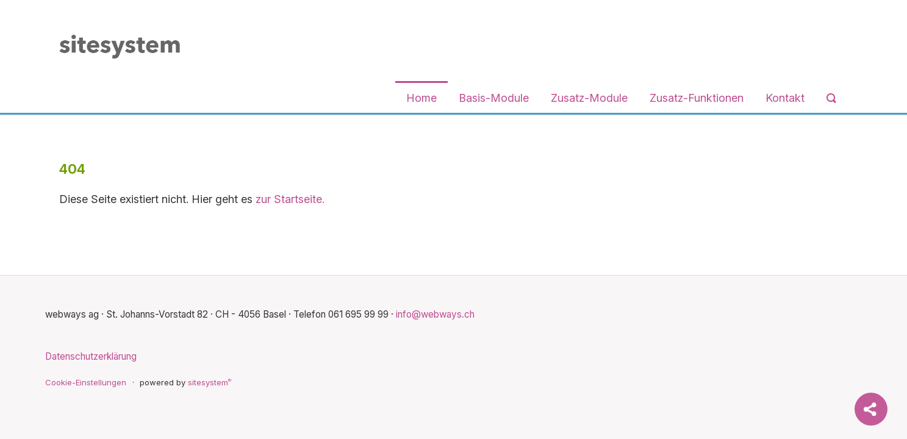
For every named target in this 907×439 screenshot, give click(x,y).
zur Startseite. (290, 199)
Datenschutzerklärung (91, 356)
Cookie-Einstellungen (85, 382)
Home (421, 97)
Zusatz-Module (589, 97)
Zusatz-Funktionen (697, 97)
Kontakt (785, 97)
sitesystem (209, 382)
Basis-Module (494, 97)
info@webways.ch (435, 314)
